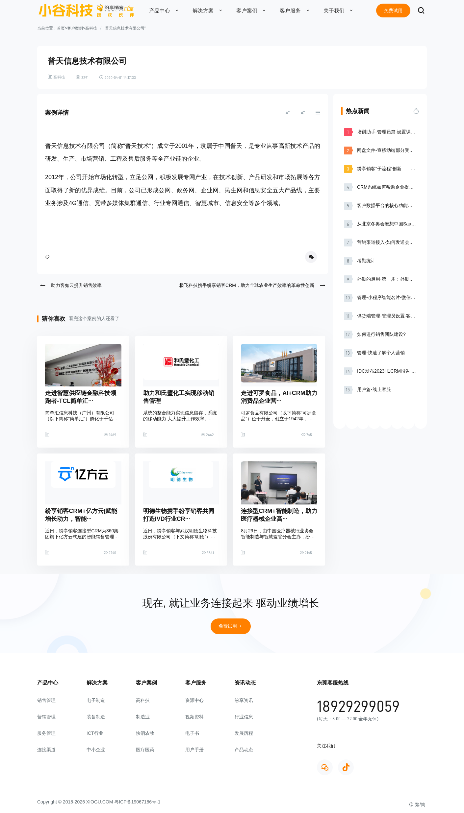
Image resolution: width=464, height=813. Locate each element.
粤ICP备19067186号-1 (137, 801)
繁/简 (417, 804)
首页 (61, 28)
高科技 (91, 28)
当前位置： (47, 28)
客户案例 (252, 10)
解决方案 (209, 10)
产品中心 (165, 10)
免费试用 (393, 10)
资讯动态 (245, 682)
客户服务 (296, 10)
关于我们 (339, 10)
